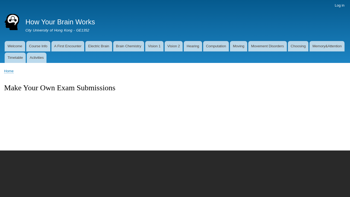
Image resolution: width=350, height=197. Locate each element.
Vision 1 (154, 46)
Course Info (38, 46)
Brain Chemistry (128, 46)
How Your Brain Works (60, 22)
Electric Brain (98, 46)
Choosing (298, 46)
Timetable (15, 58)
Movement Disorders (267, 46)
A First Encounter (67, 46)
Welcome (14, 46)
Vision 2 (173, 46)
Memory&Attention (327, 46)
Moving (238, 46)
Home (9, 71)
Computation (216, 46)
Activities (37, 58)
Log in (339, 5)
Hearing (193, 46)
